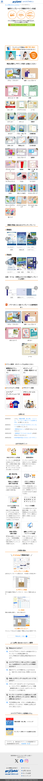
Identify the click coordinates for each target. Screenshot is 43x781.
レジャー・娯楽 (21, 247)
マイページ (26, 768)
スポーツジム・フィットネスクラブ (31, 250)
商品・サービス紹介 (31, 272)
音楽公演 (21, 249)
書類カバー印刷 (21, 298)
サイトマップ (27, 776)
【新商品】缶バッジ (19, 429)
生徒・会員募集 (21, 272)
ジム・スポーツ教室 (31, 247)
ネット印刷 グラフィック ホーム (12, 4)
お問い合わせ (27, 770)
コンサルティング (11, 247)
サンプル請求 (27, 773)
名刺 (11, 297)
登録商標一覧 (24, 743)
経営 (11, 249)
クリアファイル (31, 298)
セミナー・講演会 (11, 272)
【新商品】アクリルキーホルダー (23, 433)
